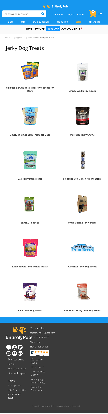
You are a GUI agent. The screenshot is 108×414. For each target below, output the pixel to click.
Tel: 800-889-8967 (39, 337)
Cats (23, 21)
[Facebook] (8, 347)
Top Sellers (62, 21)
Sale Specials (15, 385)
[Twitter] (20, 347)
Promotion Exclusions (36, 389)
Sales (78, 21)
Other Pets (94, 21)
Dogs (10, 21)
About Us (35, 342)
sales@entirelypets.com (42, 332)
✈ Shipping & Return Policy (38, 381)
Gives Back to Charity (38, 373)
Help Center (37, 367)
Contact (57, 14)
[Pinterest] (14, 353)
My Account (76, 14)
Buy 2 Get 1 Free (17, 389)
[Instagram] (14, 347)
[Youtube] (8, 353)
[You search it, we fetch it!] (21, 13)
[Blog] (20, 353)
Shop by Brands (41, 21)
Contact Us (37, 328)
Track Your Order (39, 346)
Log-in (11, 363)
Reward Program (17, 373)
